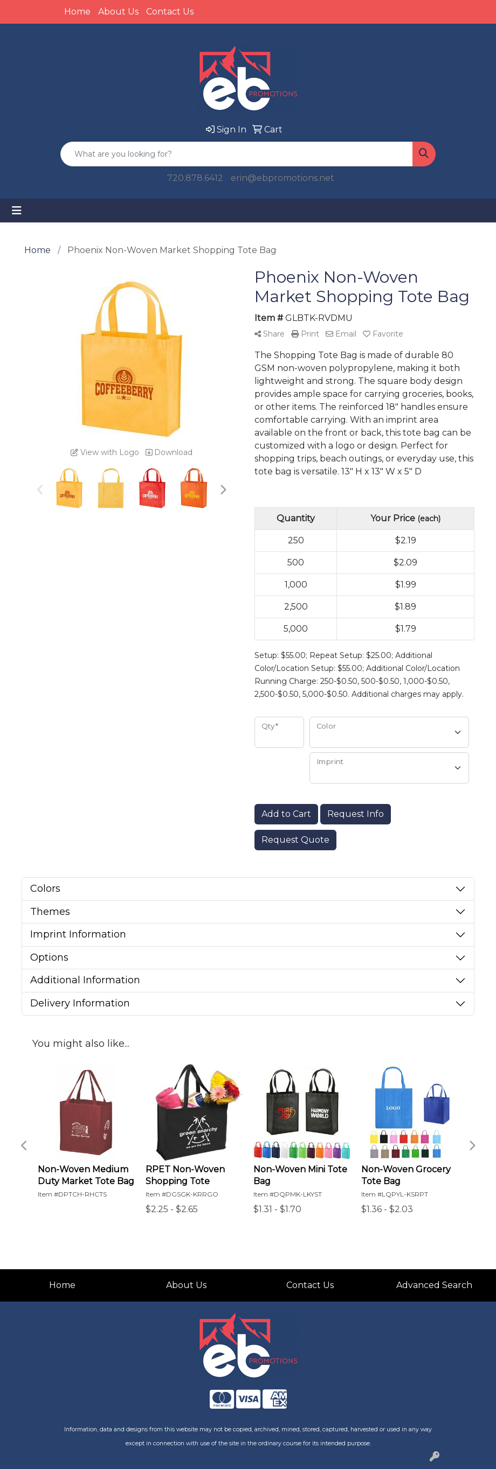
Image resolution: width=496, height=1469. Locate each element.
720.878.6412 (195, 178)
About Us (118, 11)
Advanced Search (434, 1285)
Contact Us (170, 11)
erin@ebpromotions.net (282, 178)
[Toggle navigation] (16, 210)
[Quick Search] (236, 154)
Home (77, 11)
